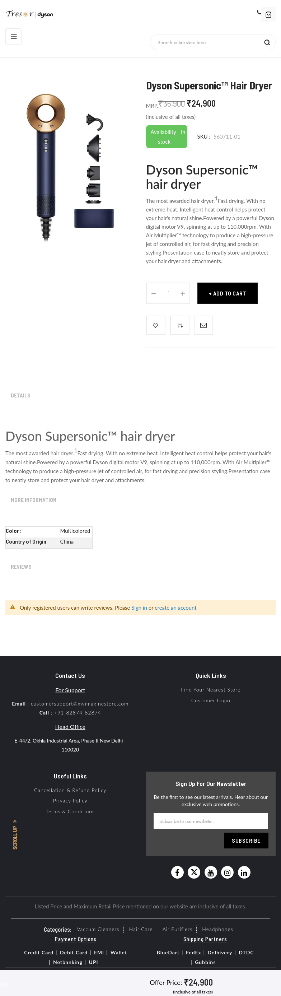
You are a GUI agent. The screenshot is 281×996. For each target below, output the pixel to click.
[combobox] (208, 42)
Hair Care (141, 929)
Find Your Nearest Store (210, 690)
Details (21, 395)
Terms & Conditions (70, 811)
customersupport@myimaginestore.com (79, 704)
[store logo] (32, 14)
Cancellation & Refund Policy (70, 790)
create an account (175, 607)
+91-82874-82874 (77, 712)
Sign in (139, 607)
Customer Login (210, 700)
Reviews (21, 566)
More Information (33, 500)
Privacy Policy (70, 800)
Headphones (217, 929)
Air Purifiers (177, 929)
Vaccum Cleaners (98, 929)
